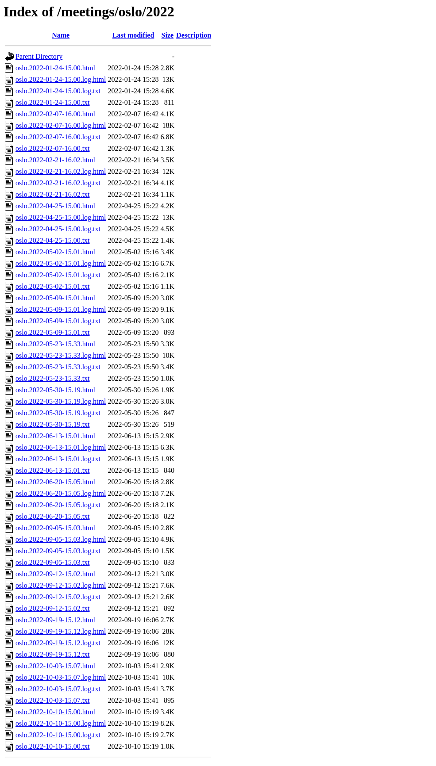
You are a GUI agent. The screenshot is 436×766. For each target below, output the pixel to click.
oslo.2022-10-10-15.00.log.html (60, 723)
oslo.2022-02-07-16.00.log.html (60, 125)
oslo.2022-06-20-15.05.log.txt (57, 505)
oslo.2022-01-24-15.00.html (55, 68)
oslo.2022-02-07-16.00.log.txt (57, 137)
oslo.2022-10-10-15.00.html (55, 712)
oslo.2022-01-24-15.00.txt (52, 102)
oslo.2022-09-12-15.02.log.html (60, 585)
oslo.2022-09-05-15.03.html (55, 528)
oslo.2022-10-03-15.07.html (55, 666)
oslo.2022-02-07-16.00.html (55, 114)
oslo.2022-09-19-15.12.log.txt (57, 643)
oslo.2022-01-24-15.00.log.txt (57, 91)
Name (60, 35)
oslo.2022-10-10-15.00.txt (52, 746)
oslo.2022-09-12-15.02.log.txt (57, 597)
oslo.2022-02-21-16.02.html (55, 160)
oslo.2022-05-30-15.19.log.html (60, 401)
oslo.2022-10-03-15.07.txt (52, 700)
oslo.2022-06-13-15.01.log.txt (57, 459)
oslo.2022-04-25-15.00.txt (52, 240)
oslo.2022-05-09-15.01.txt (52, 332)
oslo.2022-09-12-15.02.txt (52, 608)
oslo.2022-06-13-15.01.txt (52, 470)
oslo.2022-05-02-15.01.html (55, 252)
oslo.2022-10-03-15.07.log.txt (57, 689)
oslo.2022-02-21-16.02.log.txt (57, 183)
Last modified (133, 35)
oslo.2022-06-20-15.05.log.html (60, 493)
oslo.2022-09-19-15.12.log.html (60, 631)
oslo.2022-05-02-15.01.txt (52, 286)
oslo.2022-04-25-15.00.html (55, 206)
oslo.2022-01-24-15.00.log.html (60, 79)
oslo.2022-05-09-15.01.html (55, 298)
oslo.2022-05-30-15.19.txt (52, 424)
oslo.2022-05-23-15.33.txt (52, 378)
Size (168, 35)
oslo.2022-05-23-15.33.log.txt (57, 367)
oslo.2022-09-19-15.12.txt (52, 654)
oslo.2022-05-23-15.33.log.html (60, 355)
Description (193, 35)
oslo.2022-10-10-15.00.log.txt (57, 735)
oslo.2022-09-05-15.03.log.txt (57, 551)
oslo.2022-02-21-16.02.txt (52, 194)
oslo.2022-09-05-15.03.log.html (60, 539)
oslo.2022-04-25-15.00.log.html (60, 217)
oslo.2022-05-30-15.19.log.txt (57, 413)
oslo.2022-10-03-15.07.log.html (60, 677)
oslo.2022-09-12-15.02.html (55, 574)
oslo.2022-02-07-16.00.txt (52, 148)
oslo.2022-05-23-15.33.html (55, 344)
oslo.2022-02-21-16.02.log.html (60, 171)
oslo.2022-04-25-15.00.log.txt (57, 229)
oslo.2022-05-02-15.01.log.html (60, 263)
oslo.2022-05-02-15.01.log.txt (57, 275)
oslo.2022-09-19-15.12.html (55, 620)
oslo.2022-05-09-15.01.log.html (60, 309)
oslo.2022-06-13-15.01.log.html (60, 447)
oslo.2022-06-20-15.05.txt (52, 516)
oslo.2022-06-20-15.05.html (55, 482)
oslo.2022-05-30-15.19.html (55, 390)
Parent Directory (38, 56)
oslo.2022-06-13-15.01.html (55, 436)
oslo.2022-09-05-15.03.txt (52, 562)
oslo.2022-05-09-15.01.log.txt (57, 321)
